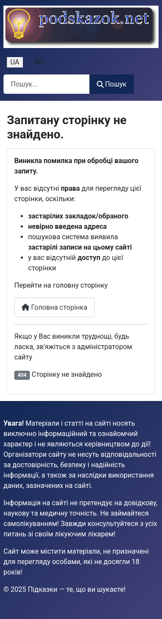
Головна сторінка (54, 307)
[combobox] (46, 84)
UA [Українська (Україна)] (14, 62)
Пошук (112, 84)
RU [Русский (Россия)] (39, 62)
